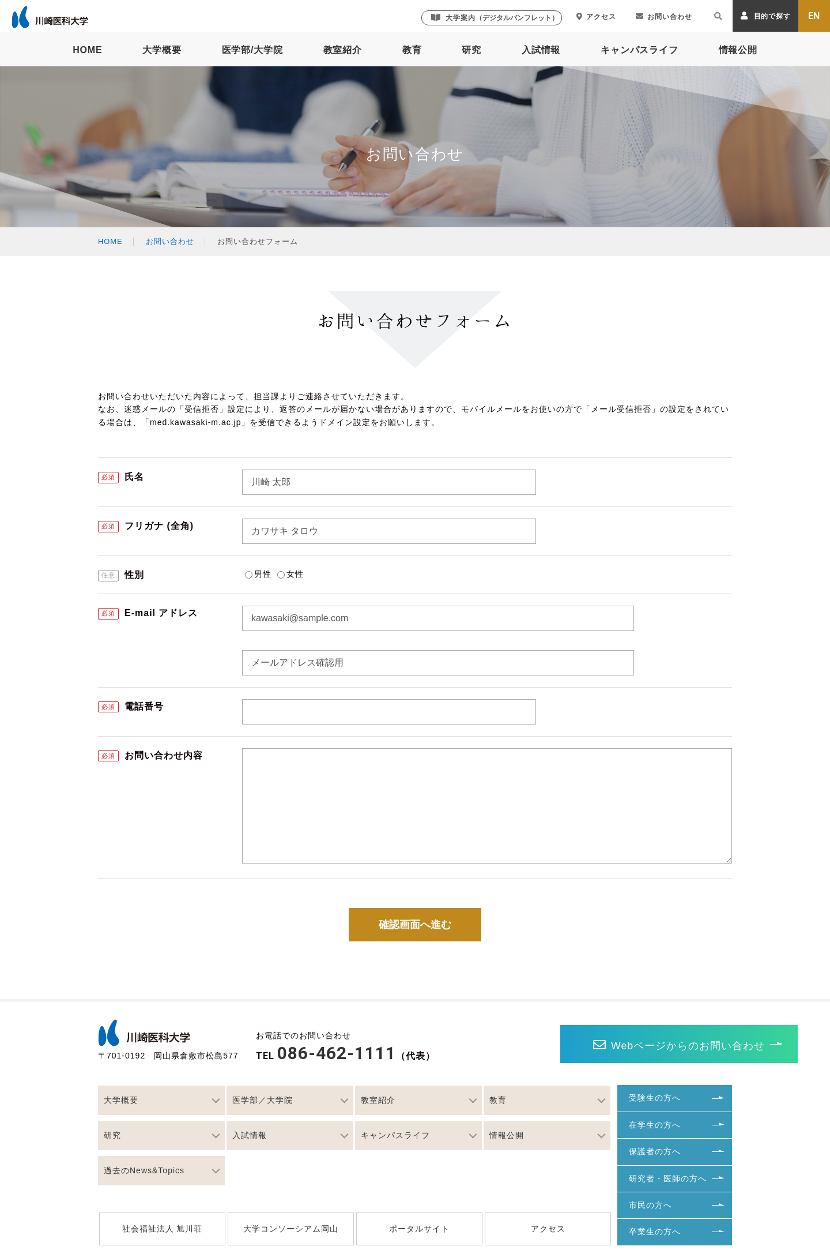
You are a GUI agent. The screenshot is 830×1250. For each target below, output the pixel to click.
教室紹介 (342, 50)
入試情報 (541, 50)
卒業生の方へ (655, 1231)
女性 (290, 574)
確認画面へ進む (415, 924)
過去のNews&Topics (144, 1170)
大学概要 (161, 50)
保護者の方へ (655, 1151)
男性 (258, 574)
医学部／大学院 (262, 1100)
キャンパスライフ (639, 50)
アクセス (596, 17)
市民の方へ (650, 1205)
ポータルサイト (419, 1228)
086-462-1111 (336, 1053)
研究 (471, 50)
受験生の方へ (655, 1097)
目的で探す (766, 16)
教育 (412, 50)
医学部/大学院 (252, 50)
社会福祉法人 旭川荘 (162, 1228)
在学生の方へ (655, 1124)
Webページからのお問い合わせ (611, 1045)
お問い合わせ (664, 17)
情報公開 (738, 50)
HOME (87, 50)
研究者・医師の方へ (668, 1178)
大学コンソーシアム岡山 (290, 1228)
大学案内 (495, 17)
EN (814, 15)
